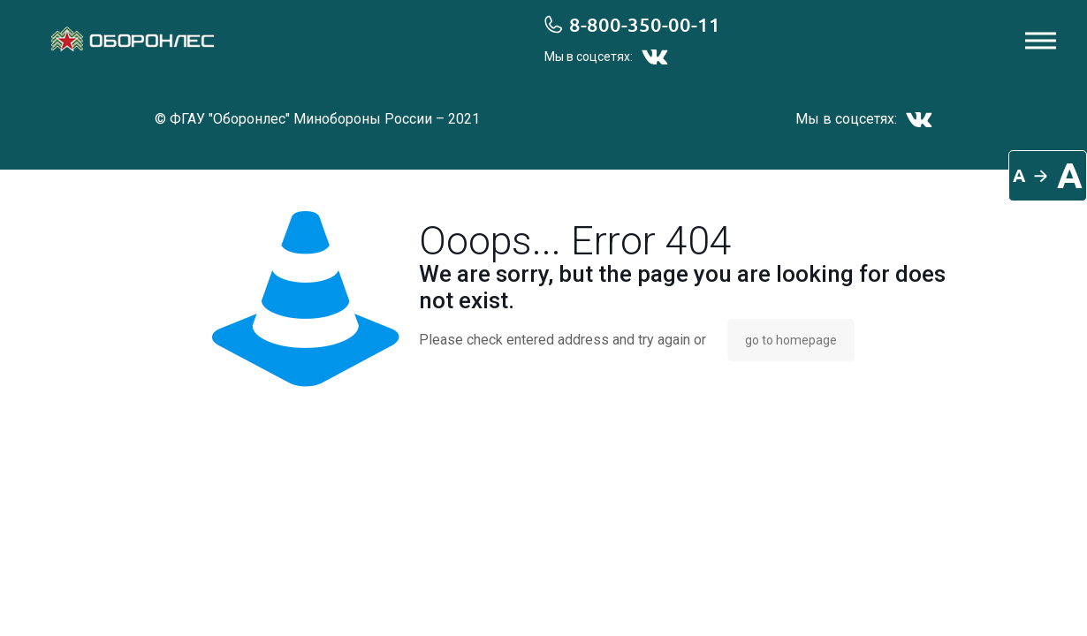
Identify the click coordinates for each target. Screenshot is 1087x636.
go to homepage (791, 340)
